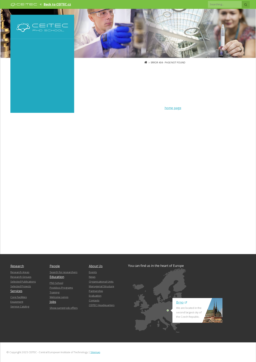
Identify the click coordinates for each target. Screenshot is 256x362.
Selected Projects (20, 286)
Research (17, 266)
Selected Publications (23, 281)
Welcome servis (59, 297)
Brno (181, 302)
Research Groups (20, 277)
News (92, 277)
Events (93, 272)
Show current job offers (64, 308)
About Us (96, 266)
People (55, 266)
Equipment (16, 302)
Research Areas (19, 272)
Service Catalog (19, 306)
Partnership (96, 291)
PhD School (56, 283)
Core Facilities (18, 297)
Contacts (94, 300)
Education (57, 277)
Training (54, 292)
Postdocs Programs (61, 287)
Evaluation (95, 295)
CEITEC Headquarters (102, 305)
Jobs (53, 302)
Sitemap (95, 352)
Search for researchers (63, 272)
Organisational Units (101, 281)
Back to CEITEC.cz (57, 4)
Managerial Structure (101, 286)
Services (16, 291)
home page (173, 108)
